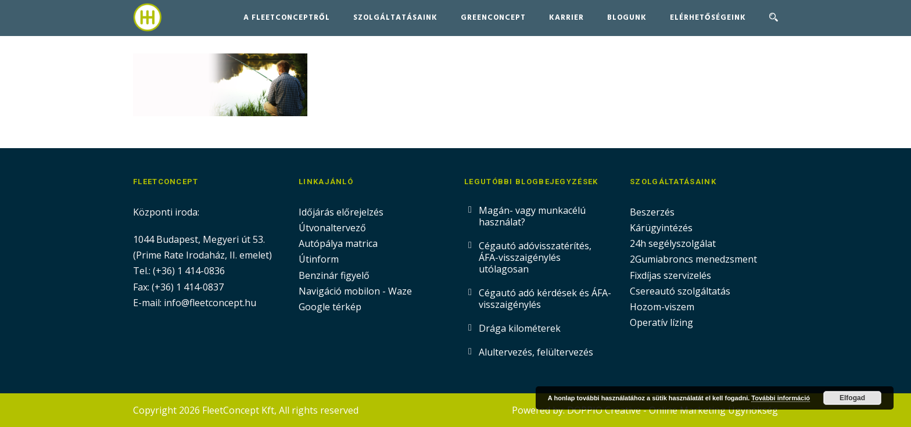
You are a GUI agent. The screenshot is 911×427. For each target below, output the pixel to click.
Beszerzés (652, 212)
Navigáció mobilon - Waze (355, 291)
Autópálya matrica (339, 243)
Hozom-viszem (662, 306)
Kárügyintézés (661, 227)
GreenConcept (493, 18)
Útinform (319, 259)
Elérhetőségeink (708, 18)
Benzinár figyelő (334, 275)
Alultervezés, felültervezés (536, 352)
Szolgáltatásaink (395, 18)
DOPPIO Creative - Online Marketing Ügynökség (672, 410)
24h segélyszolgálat (673, 243)
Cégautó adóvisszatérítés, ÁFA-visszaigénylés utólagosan (535, 257)
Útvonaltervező (332, 227)
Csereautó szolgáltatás (680, 291)
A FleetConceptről (286, 18)
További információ (780, 397)
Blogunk (627, 18)
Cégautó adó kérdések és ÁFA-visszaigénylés (545, 298)
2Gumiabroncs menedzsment (693, 259)
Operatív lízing (661, 322)
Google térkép (330, 306)
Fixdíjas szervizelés (670, 275)
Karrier (566, 18)
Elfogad (852, 398)
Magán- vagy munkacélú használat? (532, 216)
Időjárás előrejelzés (341, 212)
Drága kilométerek (520, 328)
